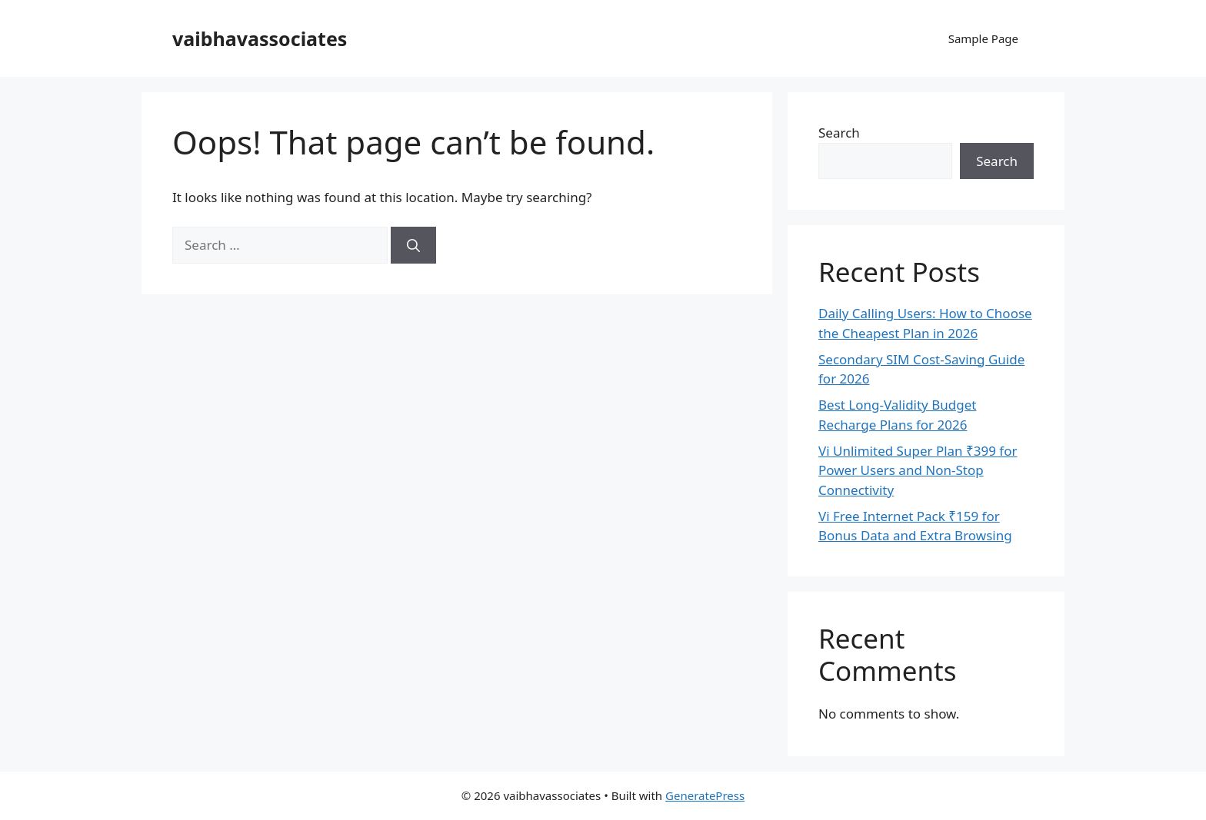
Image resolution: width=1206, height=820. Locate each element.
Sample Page (983, 38)
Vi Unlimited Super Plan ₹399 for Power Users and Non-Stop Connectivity (918, 470)
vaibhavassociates (259, 38)
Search (839, 132)
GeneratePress (705, 795)
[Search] (413, 245)
